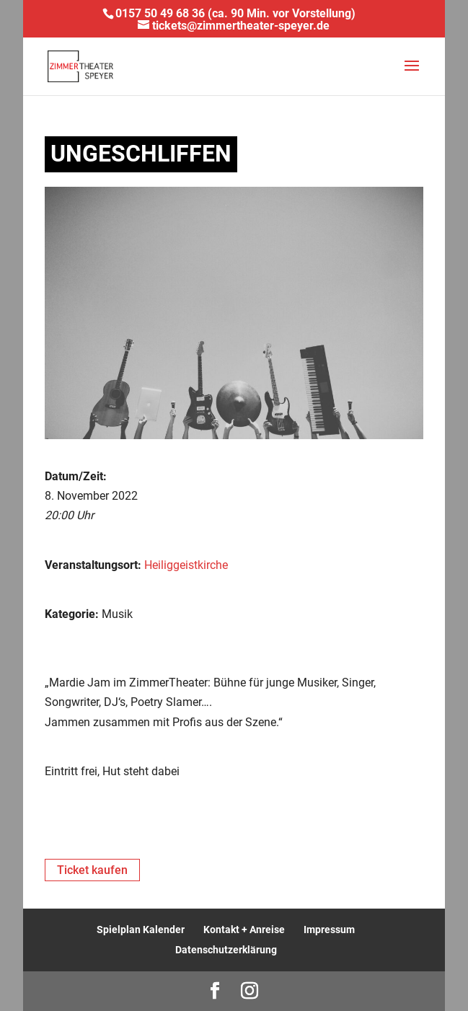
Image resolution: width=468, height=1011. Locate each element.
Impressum (329, 929)
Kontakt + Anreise (244, 929)
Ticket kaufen (92, 870)
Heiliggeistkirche (186, 565)
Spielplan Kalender (141, 929)
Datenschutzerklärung (226, 949)
